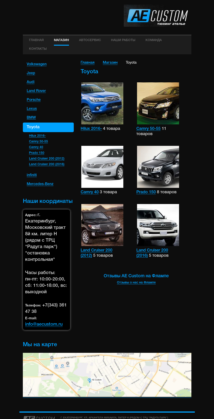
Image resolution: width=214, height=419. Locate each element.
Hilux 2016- (37, 135)
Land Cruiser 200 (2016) (46, 164)
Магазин (110, 62)
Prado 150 (36, 153)
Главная (88, 62)
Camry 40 (36, 147)
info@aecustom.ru (44, 324)
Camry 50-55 (38, 141)
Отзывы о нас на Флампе (136, 282)
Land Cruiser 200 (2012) (46, 158)
